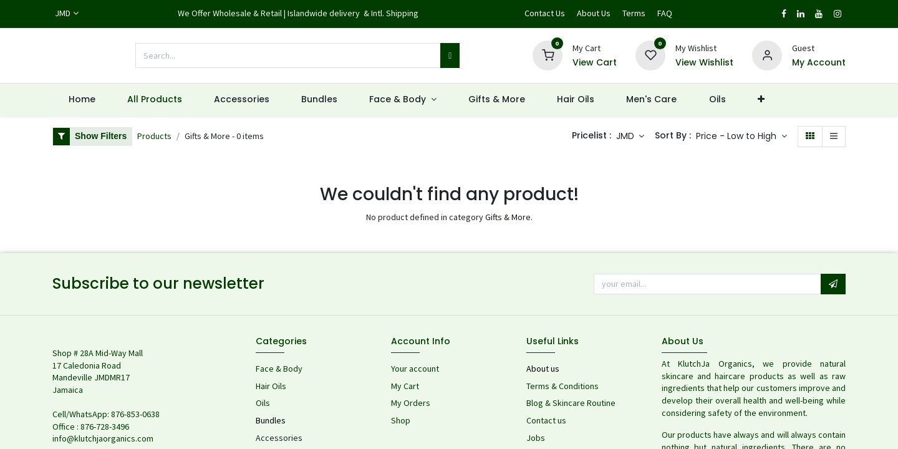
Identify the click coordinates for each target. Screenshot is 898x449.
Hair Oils (271, 386)
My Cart (405, 386)
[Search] (450, 55)
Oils (263, 402)
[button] (741, 136)
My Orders (410, 402)
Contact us (547, 420)
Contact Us (544, 13)
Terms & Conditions (562, 386)
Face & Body (279, 368)
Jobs (535, 437)
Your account (415, 368)
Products (154, 136)
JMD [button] (626, 136)
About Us (594, 13)
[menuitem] (81, 100)
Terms (633, 13)
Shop (400, 420)
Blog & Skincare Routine (571, 402)
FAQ (664, 13)
